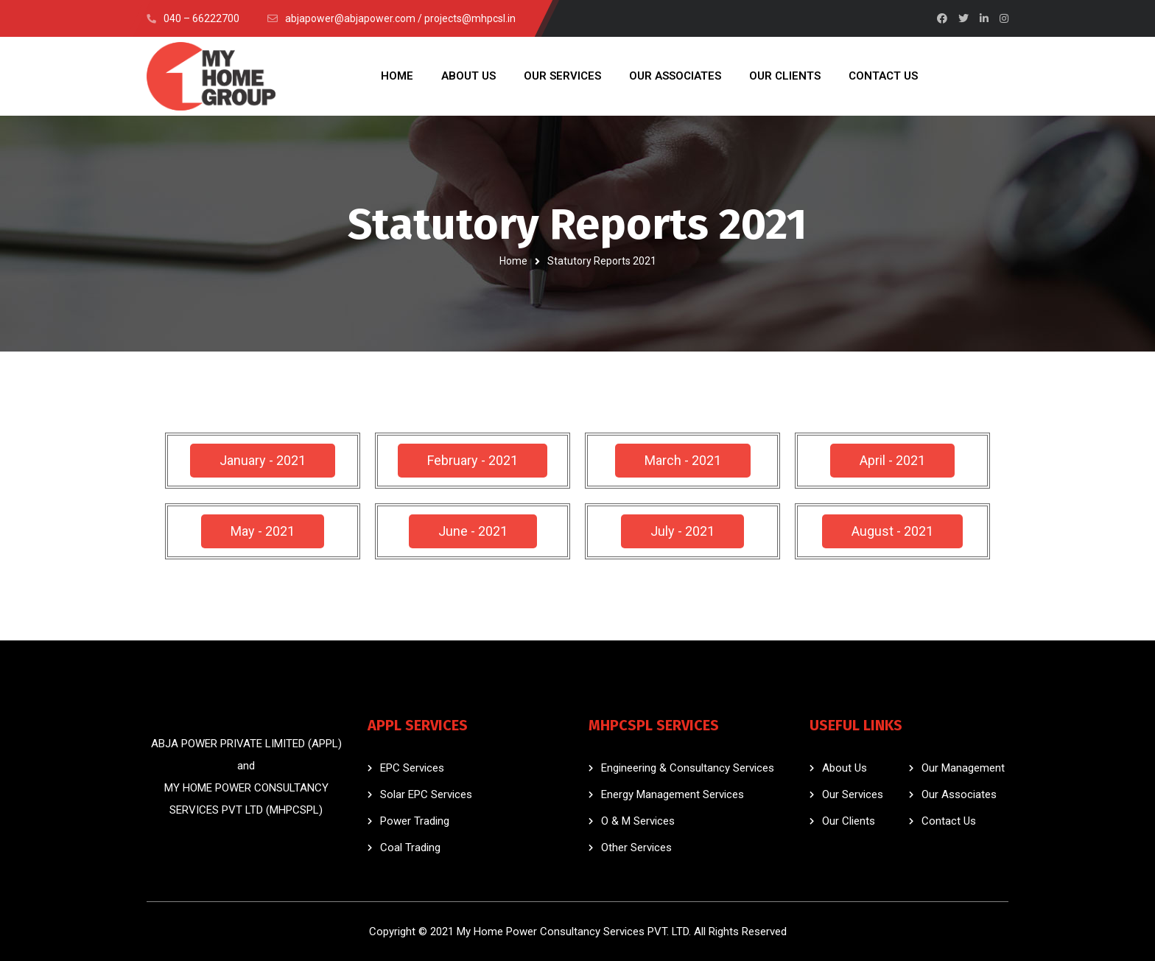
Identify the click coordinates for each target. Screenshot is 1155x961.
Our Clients (848, 821)
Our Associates (959, 794)
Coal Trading (410, 847)
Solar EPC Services (426, 794)
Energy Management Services (672, 794)
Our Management (963, 768)
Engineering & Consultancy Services (687, 768)
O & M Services (638, 821)
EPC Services (412, 768)
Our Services (852, 794)
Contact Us (948, 821)
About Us (844, 768)
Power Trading (414, 821)
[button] (262, 461)
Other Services (636, 847)
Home (513, 261)
